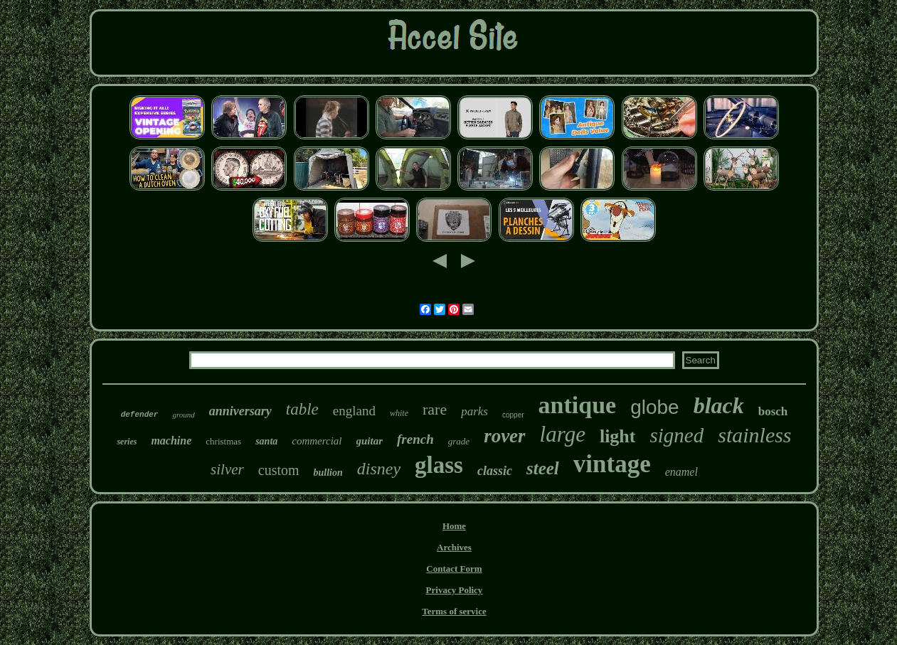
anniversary (240, 411)
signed (676, 435)
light (618, 436)
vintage (612, 464)
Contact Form (454, 568)
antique (577, 405)
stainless (754, 435)
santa (266, 441)
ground (183, 414)
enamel (681, 472)
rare (435, 409)
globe (654, 407)
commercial (316, 441)
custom (278, 470)
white (399, 413)
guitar (369, 441)
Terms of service (454, 611)
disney (378, 468)
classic (494, 471)
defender (140, 414)
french (415, 439)
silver (227, 469)
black (719, 405)
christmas (223, 441)
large (562, 434)
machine (171, 441)
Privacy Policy (454, 590)
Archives (454, 547)
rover (504, 436)
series (127, 442)
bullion (328, 472)
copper (513, 415)
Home (454, 526)
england (354, 410)
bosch (773, 411)
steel (542, 468)
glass (439, 465)
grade (458, 441)
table (302, 409)
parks (474, 411)
